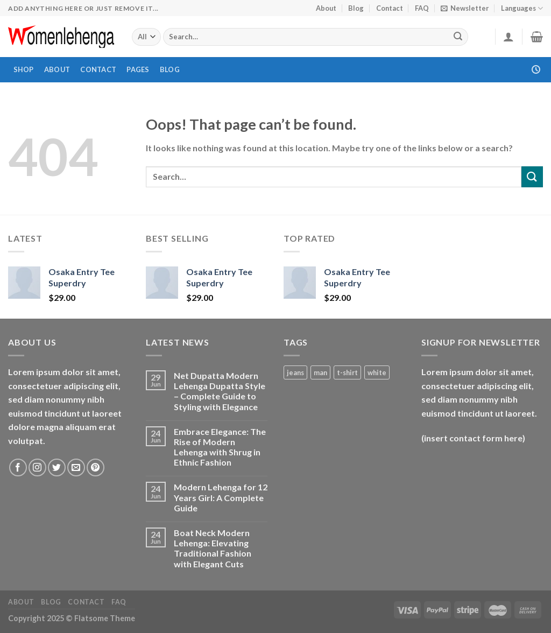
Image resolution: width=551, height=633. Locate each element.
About (326, 8)
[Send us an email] (76, 467)
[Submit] (458, 37)
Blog (356, 8)
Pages (137, 69)
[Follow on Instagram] (37, 467)
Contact (389, 8)
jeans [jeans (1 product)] (295, 372)
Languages (522, 8)
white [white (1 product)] (377, 372)
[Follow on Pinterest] (95, 467)
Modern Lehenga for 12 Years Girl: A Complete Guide (220, 497)
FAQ (422, 8)
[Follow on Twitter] (57, 467)
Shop (23, 69)
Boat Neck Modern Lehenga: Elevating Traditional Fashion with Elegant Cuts (212, 548)
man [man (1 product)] (320, 372)
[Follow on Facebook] (18, 467)
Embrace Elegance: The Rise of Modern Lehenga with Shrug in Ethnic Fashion (220, 447)
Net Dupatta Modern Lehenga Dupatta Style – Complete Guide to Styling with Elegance (219, 391)
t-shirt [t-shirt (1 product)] (347, 372)
